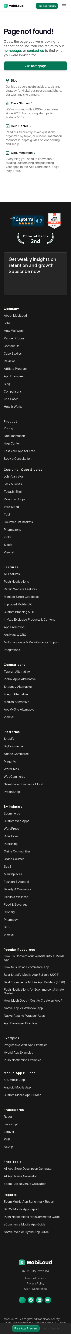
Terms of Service (35, 1278)
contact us (35, 51)
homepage (12, 51)
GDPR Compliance (35, 1288)
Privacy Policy (35, 1283)
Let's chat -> (50, 1328)
